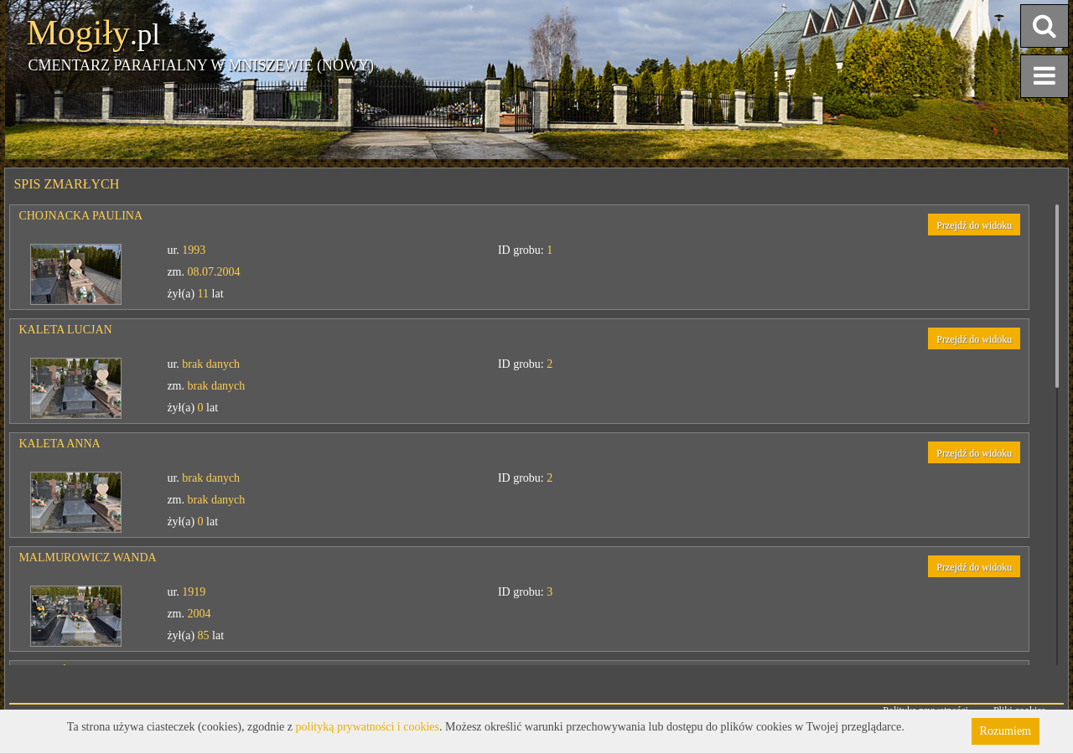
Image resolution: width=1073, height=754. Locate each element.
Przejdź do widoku (974, 225)
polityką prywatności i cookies (367, 726)
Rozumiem (1005, 731)
